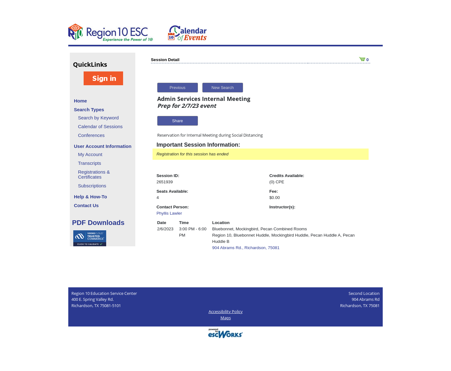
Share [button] (177, 120)
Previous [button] (177, 87)
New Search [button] (222, 87)
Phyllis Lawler (169, 213)
